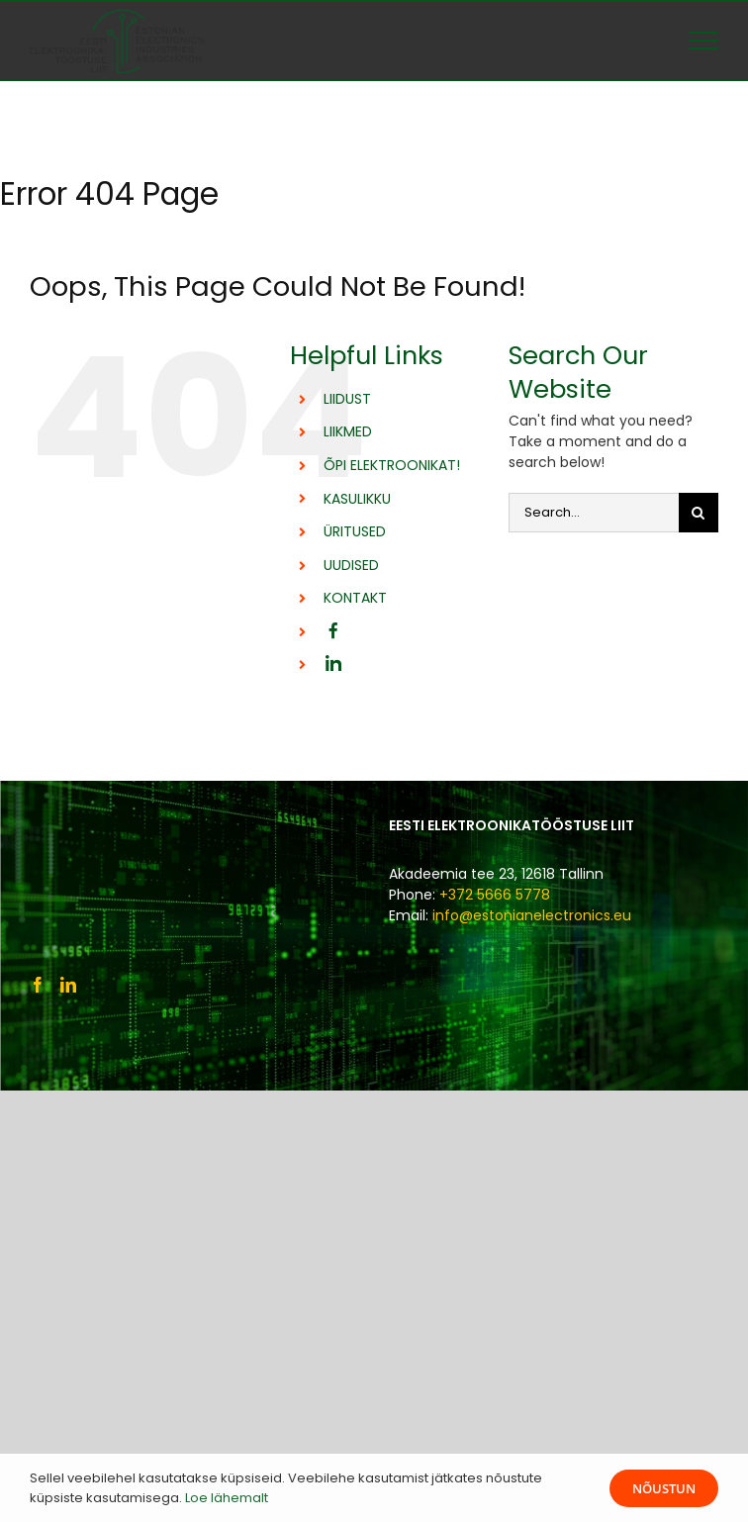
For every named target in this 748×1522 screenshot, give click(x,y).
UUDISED (351, 565)
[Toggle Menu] (703, 40)
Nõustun (664, 1488)
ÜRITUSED (355, 531)
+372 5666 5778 (494, 894)
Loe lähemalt (226, 1497)
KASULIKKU (357, 499)
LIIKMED (348, 431)
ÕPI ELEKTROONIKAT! (392, 465)
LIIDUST (347, 399)
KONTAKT (355, 598)
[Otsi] (698, 512)
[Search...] (594, 512)
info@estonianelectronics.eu (531, 915)
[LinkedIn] (68, 985)
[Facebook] (38, 985)
